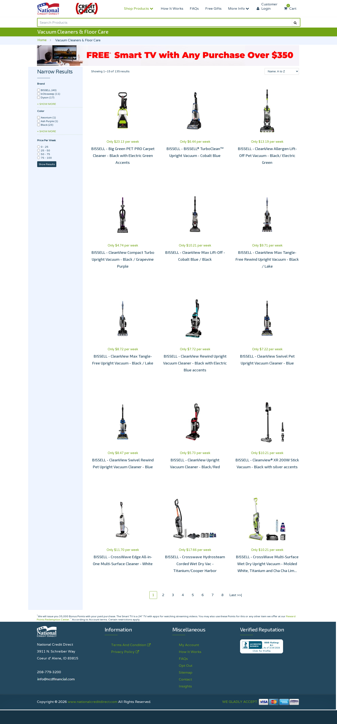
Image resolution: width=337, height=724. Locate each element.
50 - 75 (45, 154)
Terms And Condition (128, 645)
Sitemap (185, 672)
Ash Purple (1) (49, 121)
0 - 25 (44, 146)
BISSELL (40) (49, 90)
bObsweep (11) (50, 93)
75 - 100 (46, 157)
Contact (185, 679)
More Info (239, 8)
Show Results (47, 164)
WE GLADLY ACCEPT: (260, 701)
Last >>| (235, 595)
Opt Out (185, 665)
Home (42, 40)
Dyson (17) (47, 97)
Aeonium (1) (48, 117)
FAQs (194, 8)
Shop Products (139, 8)
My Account (189, 645)
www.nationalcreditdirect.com (92, 701)
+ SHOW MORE (46, 103)
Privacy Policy (123, 652)
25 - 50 (45, 150)
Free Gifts (213, 8)
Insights (185, 686)
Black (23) (47, 124)
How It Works (172, 8)
